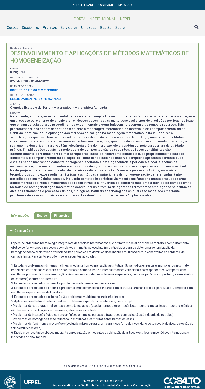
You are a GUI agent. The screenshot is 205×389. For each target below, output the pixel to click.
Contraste (106, 4)
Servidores (69, 27)
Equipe (42, 215)
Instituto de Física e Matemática (34, 90)
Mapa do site (127, 4)
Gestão (106, 27)
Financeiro (61, 215)
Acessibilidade (83, 4)
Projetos (50, 27)
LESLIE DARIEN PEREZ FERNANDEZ (36, 99)
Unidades (88, 27)
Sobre (120, 27)
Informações (20, 215)
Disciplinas (30, 27)
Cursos (12, 27)
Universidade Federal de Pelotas (102, 381)
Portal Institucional (102, 19)
